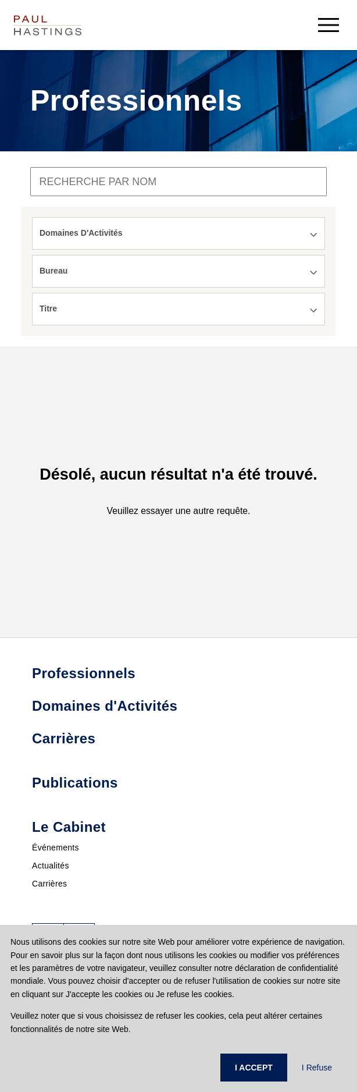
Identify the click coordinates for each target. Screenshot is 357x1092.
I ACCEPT (254, 1067)
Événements (55, 847)
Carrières (49, 883)
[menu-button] (328, 24)
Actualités (50, 865)
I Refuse (317, 1067)
